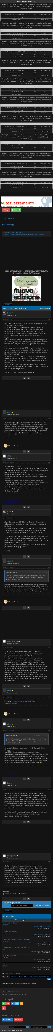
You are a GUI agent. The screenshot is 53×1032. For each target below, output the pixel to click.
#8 (49, 730)
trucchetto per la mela (9, 956)
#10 (49, 862)
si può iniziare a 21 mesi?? (11, 923)
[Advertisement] (26, 253)
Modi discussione (45, 308)
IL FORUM (6, 232)
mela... (5, 964)
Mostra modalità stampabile (12, 973)
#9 (49, 789)
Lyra (4, 949)
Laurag (48, 935)
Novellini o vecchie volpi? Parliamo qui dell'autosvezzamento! (24, 234)
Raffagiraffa (11, 856)
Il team (18, 1020)
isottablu (5, 957)
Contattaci (7, 1020)
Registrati (16, 210)
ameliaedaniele (13, 642)
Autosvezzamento (17, 232)
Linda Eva (47, 967)
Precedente (8, 903)
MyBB (9, 1030)
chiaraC (5, 966)
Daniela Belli (6, 941)
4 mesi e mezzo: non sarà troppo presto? (16, 947)
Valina (48, 959)
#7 (49, 697)
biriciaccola (47, 951)
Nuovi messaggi (8, 225)
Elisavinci (5, 933)
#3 (49, 462)
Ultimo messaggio (37, 926)
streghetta (5, 925)
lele (8, 783)
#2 (49, 418)
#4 (49, 518)
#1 (49, 319)
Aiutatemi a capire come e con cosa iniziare (16, 939)
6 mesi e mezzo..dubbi (10, 931)
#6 (49, 647)
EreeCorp (19, 1030)
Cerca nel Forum (8, 218)
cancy (9, 412)
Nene (9, 313)
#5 (49, 567)
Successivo (16, 903)
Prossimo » (8, 304)
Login (6, 210)
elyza (9, 456)
